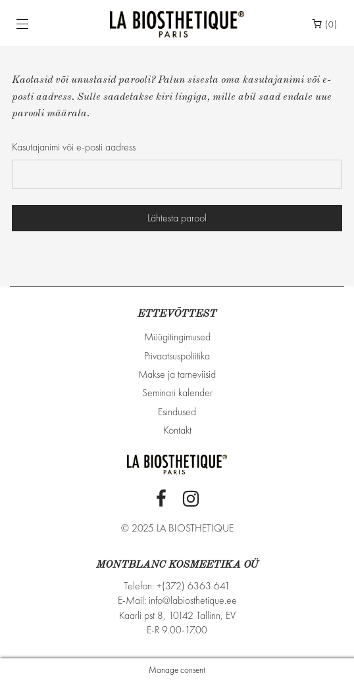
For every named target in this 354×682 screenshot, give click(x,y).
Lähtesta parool (177, 218)
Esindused (177, 412)
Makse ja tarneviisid (177, 374)
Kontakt (177, 430)
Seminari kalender (177, 392)
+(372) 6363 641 (193, 586)
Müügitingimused (177, 337)
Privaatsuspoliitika (177, 356)
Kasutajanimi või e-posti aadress (74, 147)
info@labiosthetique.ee (193, 600)
